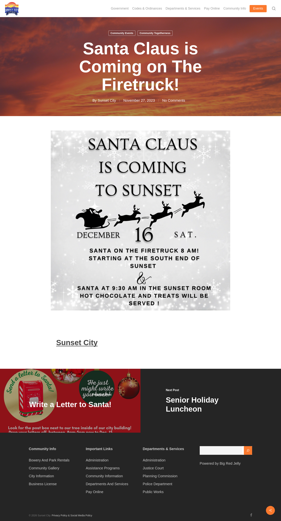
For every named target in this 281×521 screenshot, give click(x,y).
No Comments (173, 100)
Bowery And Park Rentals (49, 460)
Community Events (122, 33)
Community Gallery (44, 468)
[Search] (248, 450)
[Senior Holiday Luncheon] (210, 401)
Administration (97, 460)
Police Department (157, 484)
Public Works (153, 492)
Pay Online (94, 492)
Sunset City (107, 100)
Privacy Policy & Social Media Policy (72, 515)
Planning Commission (160, 476)
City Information (41, 476)
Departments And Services (107, 484)
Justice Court (153, 468)
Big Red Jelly (230, 463)
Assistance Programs (103, 468)
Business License (43, 484)
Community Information (104, 476)
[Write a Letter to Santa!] (70, 401)
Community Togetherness (155, 33)
